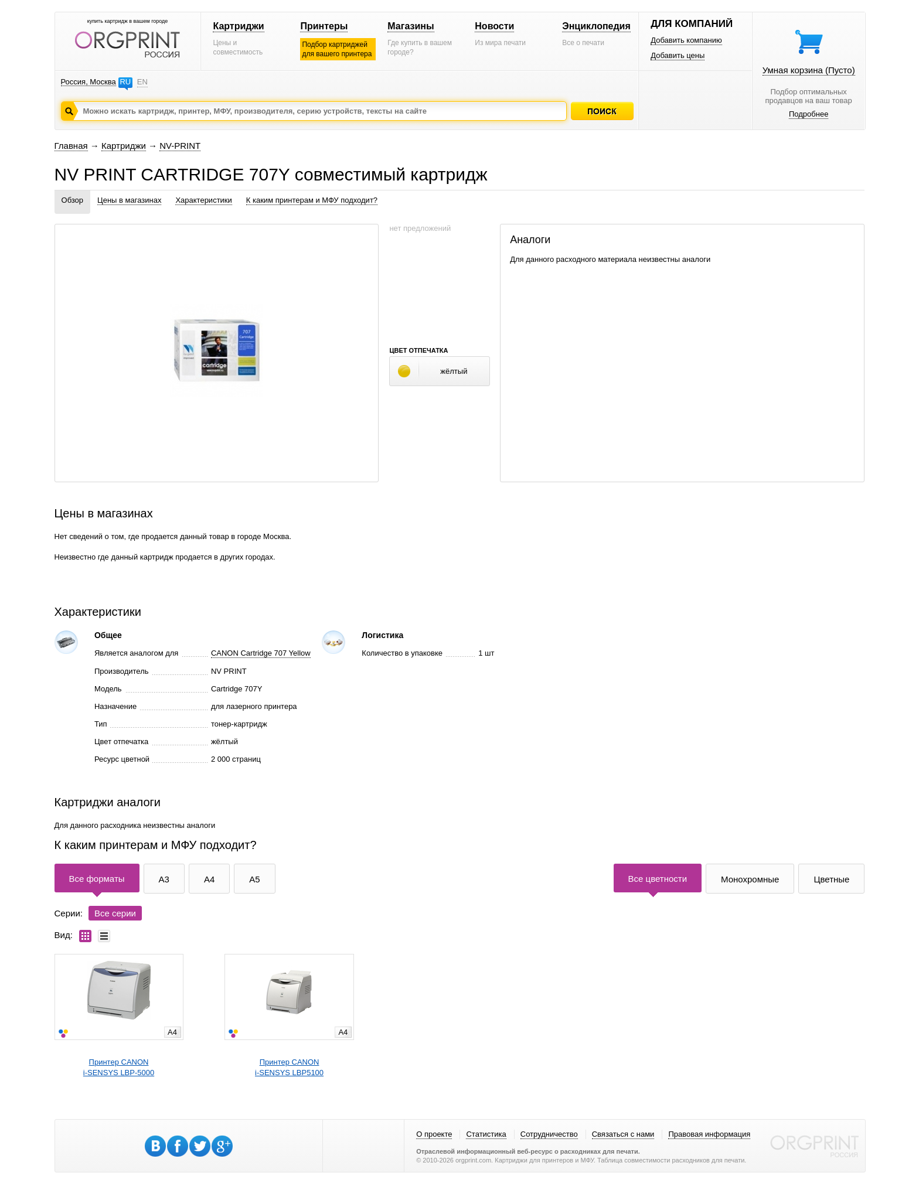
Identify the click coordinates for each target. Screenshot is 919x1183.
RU (125, 81)
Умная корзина (809, 70)
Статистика (486, 1134)
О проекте (434, 1134)
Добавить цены (677, 55)
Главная (71, 146)
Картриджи (238, 26)
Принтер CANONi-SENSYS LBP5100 (289, 1067)
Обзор (73, 200)
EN (142, 81)
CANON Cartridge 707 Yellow (261, 653)
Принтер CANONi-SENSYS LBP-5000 (118, 1067)
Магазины (410, 26)
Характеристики (203, 200)
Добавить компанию (686, 40)
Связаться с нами (623, 1134)
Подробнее (808, 114)
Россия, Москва (88, 81)
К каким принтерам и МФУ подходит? (311, 200)
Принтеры (324, 26)
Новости (494, 26)
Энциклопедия (596, 26)
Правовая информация (709, 1134)
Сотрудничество (549, 1134)
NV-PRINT (179, 146)
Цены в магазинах (129, 200)
